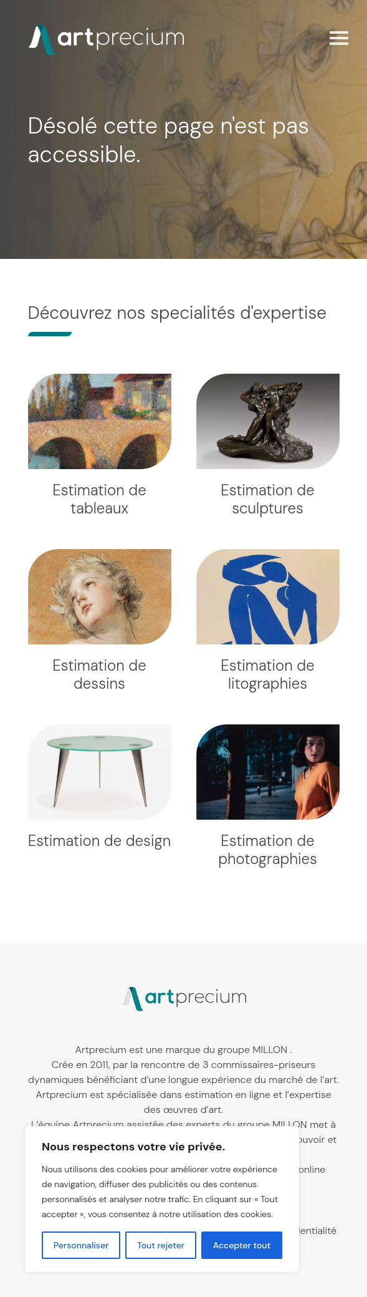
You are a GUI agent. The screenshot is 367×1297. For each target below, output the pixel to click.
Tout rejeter (160, 1245)
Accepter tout (241, 1245)
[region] (162, 1199)
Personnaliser (81, 1245)
